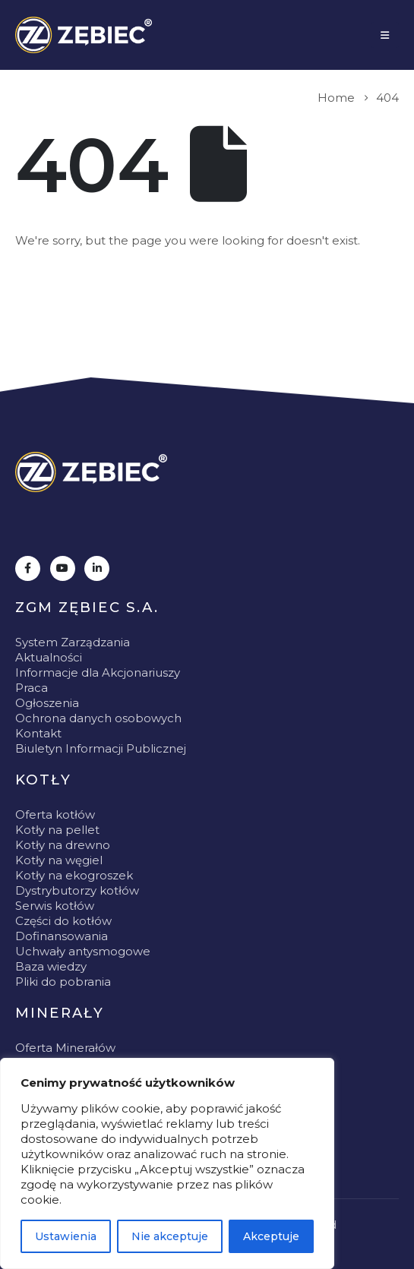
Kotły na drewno (62, 845)
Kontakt (38, 733)
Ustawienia (65, 1236)
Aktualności (48, 657)
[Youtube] (62, 568)
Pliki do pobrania (63, 981)
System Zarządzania (72, 642)
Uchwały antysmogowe (82, 951)
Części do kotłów (63, 920)
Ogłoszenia (47, 703)
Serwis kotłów (54, 905)
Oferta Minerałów (65, 1047)
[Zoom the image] (91, 472)
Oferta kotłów (55, 814)
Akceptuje (271, 1236)
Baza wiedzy (51, 966)
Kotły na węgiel (59, 860)
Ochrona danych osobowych (98, 718)
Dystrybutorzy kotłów (77, 890)
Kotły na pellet (57, 829)
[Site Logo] (83, 35)
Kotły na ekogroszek (74, 875)
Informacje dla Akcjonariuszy (97, 672)
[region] (167, 1163)
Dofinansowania (61, 936)
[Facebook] (27, 568)
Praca (31, 687)
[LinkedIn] (96, 568)
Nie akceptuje (169, 1236)
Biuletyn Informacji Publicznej (100, 748)
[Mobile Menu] (385, 35)
